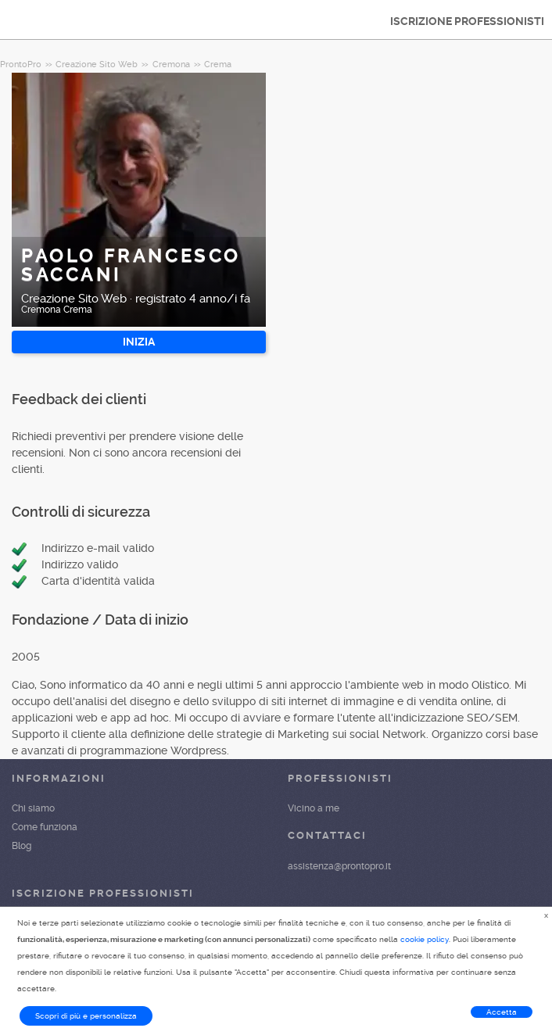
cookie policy (424, 939)
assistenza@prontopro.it (339, 866)
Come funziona (44, 827)
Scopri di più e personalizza (86, 1016)
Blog (21, 845)
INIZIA (139, 341)
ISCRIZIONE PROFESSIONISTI (467, 21)
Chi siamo (33, 808)
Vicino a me (313, 808)
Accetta (501, 1012)
